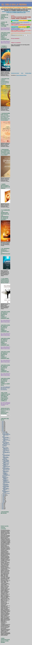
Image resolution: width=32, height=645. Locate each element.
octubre (4, 494)
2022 (3, 425)
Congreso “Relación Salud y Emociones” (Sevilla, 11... (5, 489)
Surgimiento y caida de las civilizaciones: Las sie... (6, 453)
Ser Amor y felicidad (5, 433)
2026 (3, 421)
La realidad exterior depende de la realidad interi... (6, 440)
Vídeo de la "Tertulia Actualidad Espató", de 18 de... (6, 438)
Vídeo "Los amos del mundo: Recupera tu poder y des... (5, 443)
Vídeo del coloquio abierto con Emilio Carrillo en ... (5, 458)
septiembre (4, 495)
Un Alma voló (4, 441)
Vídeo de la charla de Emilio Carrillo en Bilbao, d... (5, 472)
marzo (4, 500)
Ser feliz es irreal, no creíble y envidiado (5, 460)
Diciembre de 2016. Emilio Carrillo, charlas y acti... (6, 435)
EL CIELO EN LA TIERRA (14, 4)
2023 (3, 424)
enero (4, 502)
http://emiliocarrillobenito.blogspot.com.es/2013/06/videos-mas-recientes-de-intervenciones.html (5, 388)
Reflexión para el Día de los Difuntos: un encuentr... (6, 492)
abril (3, 499)
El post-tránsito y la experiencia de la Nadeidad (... (5, 480)
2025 (3, 422)
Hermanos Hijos (4, 459)
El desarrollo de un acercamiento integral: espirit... (6, 466)
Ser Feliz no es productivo (4, 445)
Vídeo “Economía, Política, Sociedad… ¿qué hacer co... (5, 485)
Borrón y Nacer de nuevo (6, 444)
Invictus (3, 436)
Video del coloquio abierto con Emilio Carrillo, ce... (5, 448)
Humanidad (4, 476)
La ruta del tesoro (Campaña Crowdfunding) (5, 474)
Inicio (22, 73)
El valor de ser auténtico (6, 493)
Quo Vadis (3, 490)
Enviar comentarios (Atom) (21, 75)
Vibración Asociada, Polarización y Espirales (5, 478)
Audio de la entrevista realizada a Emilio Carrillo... (5, 464)
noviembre (4, 432)
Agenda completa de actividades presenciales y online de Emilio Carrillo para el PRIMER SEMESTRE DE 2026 (16, 12)
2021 (3, 426)
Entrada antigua (28, 73)
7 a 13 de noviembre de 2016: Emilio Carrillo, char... (6, 483)
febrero (4, 501)
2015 (3, 503)
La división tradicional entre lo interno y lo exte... (5, 450)
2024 (3, 423)
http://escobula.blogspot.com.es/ (17, 29)
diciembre (4, 431)
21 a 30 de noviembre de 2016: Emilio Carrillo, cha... (6, 456)
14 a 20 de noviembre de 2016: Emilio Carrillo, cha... (6, 469)
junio (3, 497)
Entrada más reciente (15, 73)
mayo (4, 498)
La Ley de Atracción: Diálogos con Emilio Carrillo (5, 462)
